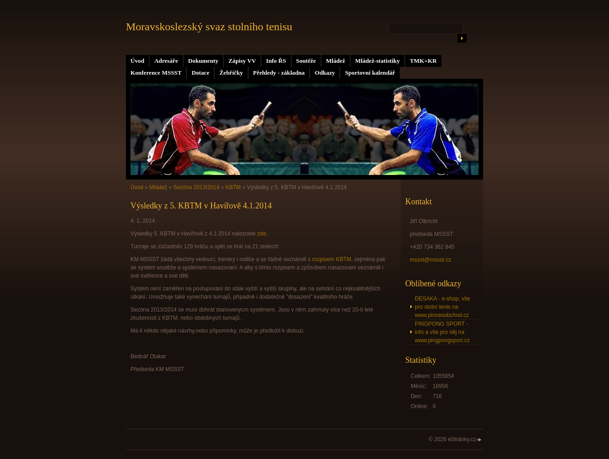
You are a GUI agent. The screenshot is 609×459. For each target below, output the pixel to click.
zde (261, 233)
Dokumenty (203, 60)
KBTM (233, 187)
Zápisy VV (242, 60)
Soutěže (306, 60)
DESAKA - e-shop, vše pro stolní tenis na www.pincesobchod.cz (442, 306)
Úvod (137, 60)
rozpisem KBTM (331, 259)
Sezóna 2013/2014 (196, 187)
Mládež (335, 60)
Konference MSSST (155, 72)
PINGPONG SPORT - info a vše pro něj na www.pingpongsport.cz (442, 332)
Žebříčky (231, 72)
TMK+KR (423, 60)
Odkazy (325, 72)
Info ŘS (276, 60)
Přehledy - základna (279, 72)
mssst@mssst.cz (430, 260)
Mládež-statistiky (377, 60)
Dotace (200, 72)
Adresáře (166, 60)
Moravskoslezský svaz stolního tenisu (209, 27)
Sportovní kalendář (370, 72)
